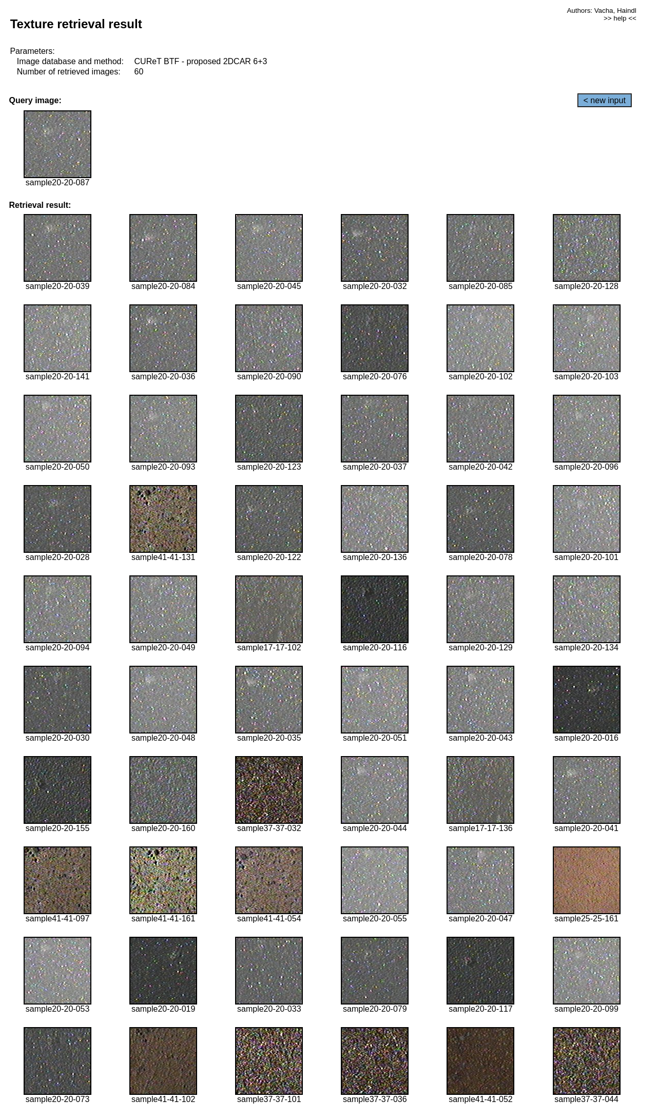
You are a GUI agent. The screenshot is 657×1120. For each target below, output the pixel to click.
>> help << (620, 18)
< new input (605, 100)
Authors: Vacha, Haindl (601, 10)
